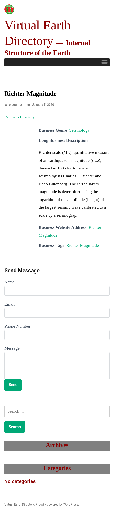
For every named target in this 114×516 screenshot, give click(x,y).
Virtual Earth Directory (19, 504)
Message (12, 348)
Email (9, 304)
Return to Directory (19, 117)
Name (9, 282)
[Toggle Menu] (104, 62)
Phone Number (17, 326)
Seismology (79, 130)
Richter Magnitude (82, 245)
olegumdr (15, 105)
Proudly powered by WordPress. (57, 504)
